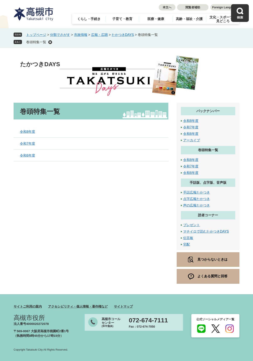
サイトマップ (123, 306)
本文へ (167, 7)
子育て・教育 (122, 19)
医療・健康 (155, 19)
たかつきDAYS (123, 35)
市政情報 (80, 35)
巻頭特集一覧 (36, 42)
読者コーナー (208, 215)
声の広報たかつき (196, 205)
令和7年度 (27, 143)
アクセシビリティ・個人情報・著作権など (78, 306)
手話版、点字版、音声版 (208, 182)
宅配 (186, 244)
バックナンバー (208, 111)
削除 (50, 42)
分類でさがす (60, 35)
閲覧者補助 (192, 7)
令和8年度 (27, 131)
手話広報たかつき (196, 192)
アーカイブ (191, 140)
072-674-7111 (148, 320)
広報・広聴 (99, 35)
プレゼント (191, 225)
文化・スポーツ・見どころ (223, 19)
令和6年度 (27, 155)
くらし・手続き (89, 19)
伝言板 (188, 238)
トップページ (36, 35)
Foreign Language (225, 7)
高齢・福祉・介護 (189, 19)
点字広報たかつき (196, 199)
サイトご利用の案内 (28, 306)
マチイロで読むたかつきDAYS (206, 231)
